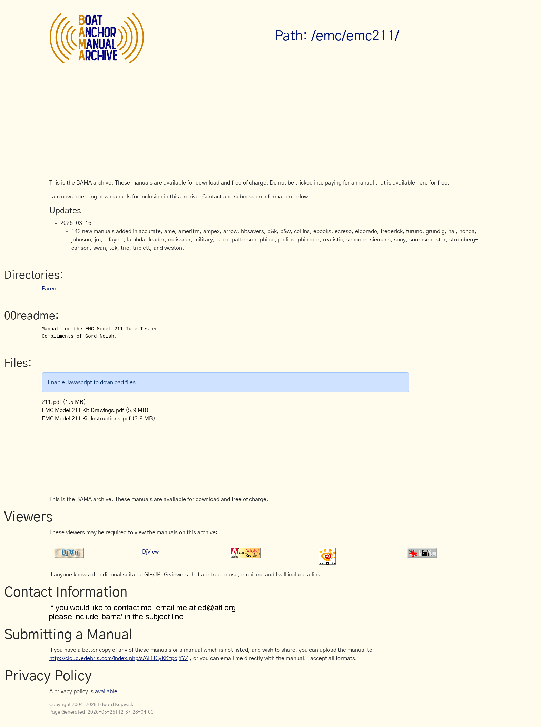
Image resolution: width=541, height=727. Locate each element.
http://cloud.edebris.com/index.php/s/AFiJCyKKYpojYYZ (118, 658)
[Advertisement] (270, 127)
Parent (50, 288)
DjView (150, 552)
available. (107, 691)
